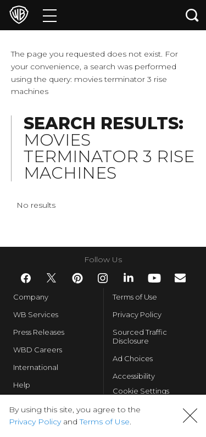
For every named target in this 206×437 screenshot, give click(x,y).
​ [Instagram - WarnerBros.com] (102, 278)
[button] (190, 415)
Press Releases (38, 332)
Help (21, 384)
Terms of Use (135, 296)
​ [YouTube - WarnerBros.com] (154, 278)
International (35, 367)
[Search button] (192, 15)
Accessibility (134, 376)
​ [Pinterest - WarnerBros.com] (77, 278)
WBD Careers (37, 349)
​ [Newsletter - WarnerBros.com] (180, 278)
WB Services (35, 314)
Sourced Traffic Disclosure (140, 336)
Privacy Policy (137, 314)
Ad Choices (133, 358)
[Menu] (49, 15)
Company (30, 296)
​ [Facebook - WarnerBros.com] (25, 278)
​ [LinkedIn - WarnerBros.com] (128, 278)
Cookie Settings (141, 393)
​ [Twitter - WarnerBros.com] (51, 278)
